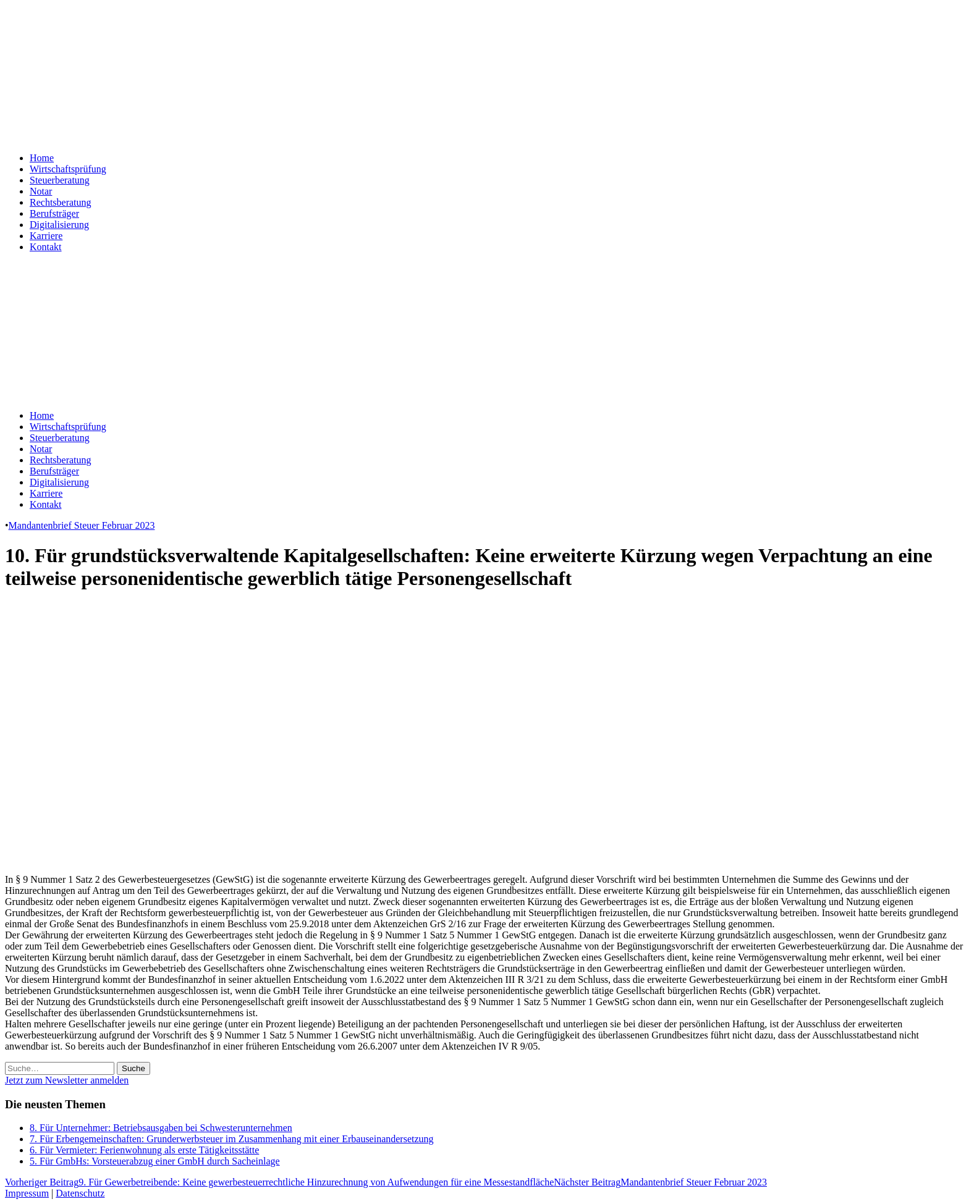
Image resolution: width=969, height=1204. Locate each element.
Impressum (27, 1193)
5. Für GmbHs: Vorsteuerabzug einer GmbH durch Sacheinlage (155, 1161)
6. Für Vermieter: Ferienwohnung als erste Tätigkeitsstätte (144, 1150)
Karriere (46, 235)
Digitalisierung (59, 224)
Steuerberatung (60, 180)
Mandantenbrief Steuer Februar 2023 (82, 525)
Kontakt (46, 247)
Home (42, 158)
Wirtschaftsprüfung (68, 169)
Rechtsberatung (60, 202)
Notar (41, 191)
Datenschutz (80, 1193)
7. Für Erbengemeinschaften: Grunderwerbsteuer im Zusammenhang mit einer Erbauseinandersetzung (232, 1139)
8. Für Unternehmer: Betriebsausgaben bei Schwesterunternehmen (161, 1127)
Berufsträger (54, 213)
